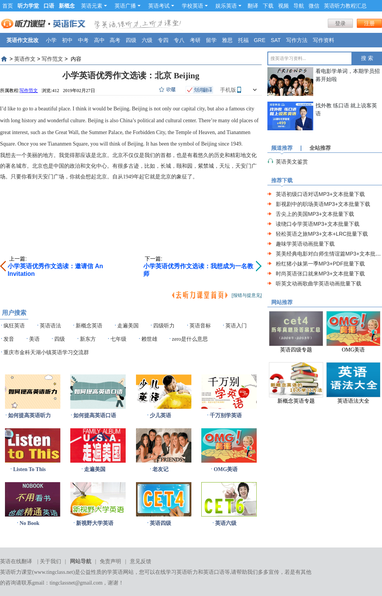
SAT (276, 40)
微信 (314, 6)
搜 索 (367, 58)
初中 (67, 40)
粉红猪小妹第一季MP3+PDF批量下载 (320, 264)
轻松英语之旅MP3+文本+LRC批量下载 (322, 234)
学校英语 (195, 6)
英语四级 (160, 523)
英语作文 (25, 59)
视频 (283, 6)
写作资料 (323, 40)
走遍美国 (128, 326)
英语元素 (94, 6)
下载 (268, 6)
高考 (115, 40)
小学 (51, 40)
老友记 (160, 469)
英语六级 (225, 523)
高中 (99, 40)
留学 (211, 40)
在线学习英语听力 (176, 572)
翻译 (253, 6)
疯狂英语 (14, 326)
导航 (298, 6)
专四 (163, 40)
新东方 (88, 339)
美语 (34, 339)
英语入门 (236, 326)
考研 (195, 40)
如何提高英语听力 (29, 415)
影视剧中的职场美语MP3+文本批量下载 (323, 204)
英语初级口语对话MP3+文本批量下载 (320, 194)
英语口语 (214, 572)
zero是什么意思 (190, 339)
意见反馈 (140, 561)
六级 (147, 40)
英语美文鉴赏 (292, 162)
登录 (340, 23)
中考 (83, 40)
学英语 (115, 572)
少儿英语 (160, 415)
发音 (8, 339)
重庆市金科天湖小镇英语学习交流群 (46, 352)
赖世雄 (149, 339)
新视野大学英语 (94, 523)
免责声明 (110, 561)
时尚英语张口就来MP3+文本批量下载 (320, 273)
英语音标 (200, 326)
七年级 (118, 339)
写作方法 (297, 40)
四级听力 (164, 326)
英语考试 (161, 6)
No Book (29, 523)
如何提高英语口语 (94, 415)
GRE (259, 40)
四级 (131, 40)
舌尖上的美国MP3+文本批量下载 (315, 214)
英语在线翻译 (16, 561)
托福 (243, 40)
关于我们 (50, 561)
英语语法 (50, 326)
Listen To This (29, 469)
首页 (7, 6)
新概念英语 (89, 326)
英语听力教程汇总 (345, 6)
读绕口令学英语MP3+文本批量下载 (317, 224)
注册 (369, 23)
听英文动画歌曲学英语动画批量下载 (318, 283)
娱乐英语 (228, 6)
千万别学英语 (226, 415)
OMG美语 (226, 469)
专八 (179, 40)
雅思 (227, 40)
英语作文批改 (22, 40)
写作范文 (52, 59)
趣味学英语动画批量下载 (305, 244)
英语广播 (128, 6)
